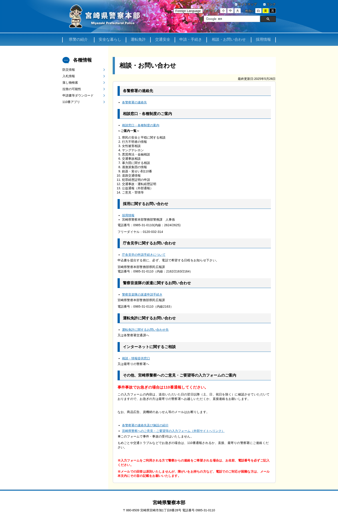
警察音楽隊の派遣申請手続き (142, 294)
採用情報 (263, 40)
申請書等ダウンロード (78, 96)
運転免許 (138, 40)
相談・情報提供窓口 (136, 358)
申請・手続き (190, 40)
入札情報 (68, 76)
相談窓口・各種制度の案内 (140, 125)
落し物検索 (70, 83)
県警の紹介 (78, 40)
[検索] (231, 19)
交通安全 (162, 40)
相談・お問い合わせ (229, 40)
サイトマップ (247, 4)
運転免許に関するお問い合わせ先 (145, 330)
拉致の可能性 (71, 89)
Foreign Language (188, 11)
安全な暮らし (110, 40)
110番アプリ (71, 102)
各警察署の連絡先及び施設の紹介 (145, 425)
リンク (271, 4)
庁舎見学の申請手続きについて (144, 255)
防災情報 (68, 70)
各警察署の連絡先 (134, 103)
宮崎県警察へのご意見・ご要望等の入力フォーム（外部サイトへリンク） (173, 431)
